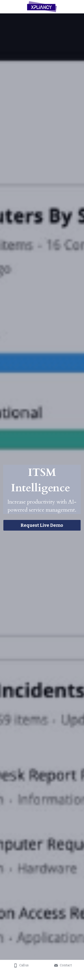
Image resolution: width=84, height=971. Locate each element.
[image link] (42, 6)
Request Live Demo (42, 525)
